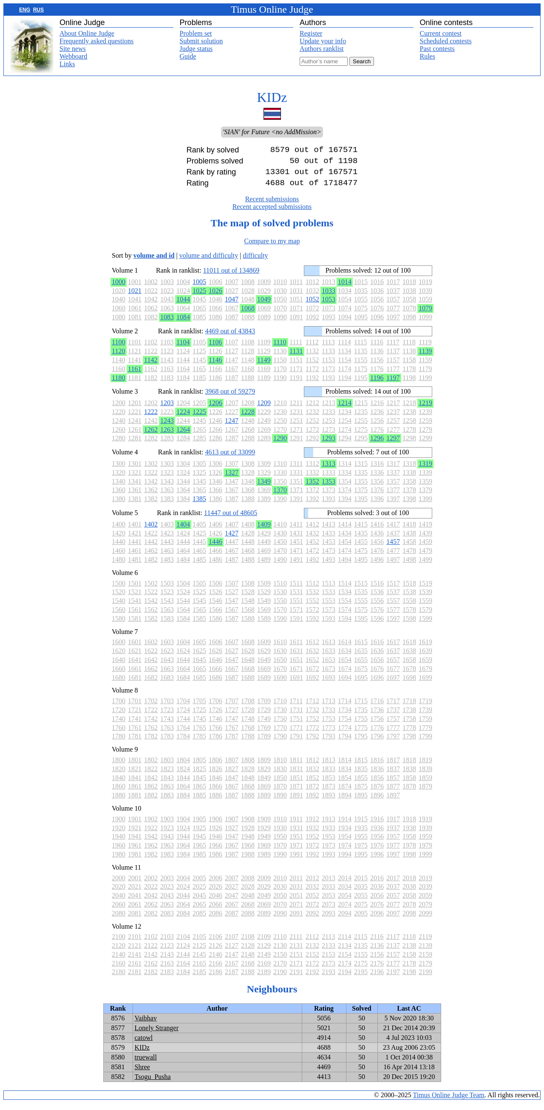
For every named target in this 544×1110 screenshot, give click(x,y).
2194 (344, 978)
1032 (312, 297)
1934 (344, 834)
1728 (248, 716)
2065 (199, 911)
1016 (377, 288)
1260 (118, 436)
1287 (231, 444)
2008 (248, 884)
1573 (328, 616)
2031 (296, 893)
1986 (215, 861)
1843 (167, 784)
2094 (344, 920)
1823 (167, 775)
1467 (231, 557)
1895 (361, 802)
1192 (312, 384)
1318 (409, 470)
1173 (328, 375)
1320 (118, 479)
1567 (231, 616)
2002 (151, 884)
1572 (312, 616)
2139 (425, 952)
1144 (183, 366)
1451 (296, 548)
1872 (312, 793)
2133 (328, 952)
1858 (409, 784)
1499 (425, 566)
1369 (264, 496)
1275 (361, 436)
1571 (296, 616)
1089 (264, 323)
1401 (135, 531)
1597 (393, 625)
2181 (135, 978)
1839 (425, 775)
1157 (393, 366)
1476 (377, 557)
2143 (167, 961)
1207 (231, 409)
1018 (409, 288)
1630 (280, 657)
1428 (248, 540)
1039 (425, 297)
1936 (377, 834)
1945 (199, 843)
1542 (151, 607)
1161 (134, 375)
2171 (296, 970)
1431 (296, 540)
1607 (231, 648)
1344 (183, 488)
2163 (167, 970)
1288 (248, 444)
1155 (360, 366)
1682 (151, 684)
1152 (312, 366)
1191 (296, 384)
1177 (393, 375)
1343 (167, 488)
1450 (280, 548)
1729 (264, 716)
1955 (361, 843)
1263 (167, 436)
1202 (151, 409)
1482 (151, 566)
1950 (280, 843)
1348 (248, 488)
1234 (344, 418)
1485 (199, 566)
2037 (393, 893)
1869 (264, 793)
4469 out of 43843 (230, 337)
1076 (377, 314)
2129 (264, 952)
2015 (361, 884)
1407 (231, 531)
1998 (409, 861)
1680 (118, 684)
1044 (183, 306)
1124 (183, 357)
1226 (215, 418)
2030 (280, 893)
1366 (215, 496)
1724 (183, 716)
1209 (264, 409)
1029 (264, 297)
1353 (328, 488)
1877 (393, 793)
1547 (231, 607)
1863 (167, 793)
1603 (167, 648)
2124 (183, 952)
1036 (377, 297)
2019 (425, 884)
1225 (199, 418)
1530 (280, 598)
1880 (118, 802)
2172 (312, 970)
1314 (344, 470)
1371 (296, 496)
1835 (361, 775)
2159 (425, 961)
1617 (393, 648)
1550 (280, 607)
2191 (296, 978)
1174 (344, 375)
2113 (328, 943)
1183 (166, 384)
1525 (199, 598)
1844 (183, 784)
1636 (377, 657)
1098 (409, 323)
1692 (312, 684)
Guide (188, 56)
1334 (344, 479)
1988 (248, 861)
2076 (377, 911)
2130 (280, 952)
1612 (312, 648)
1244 (183, 427)
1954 (344, 843)
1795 (361, 743)
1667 (231, 675)
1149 (263, 366)
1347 (231, 488)
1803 (167, 766)
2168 (248, 970)
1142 (150, 366)
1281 (135, 444)
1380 (118, 505)
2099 (425, 920)
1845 (199, 784)
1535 (361, 598)
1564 (183, 616)
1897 (393, 802)
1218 (409, 409)
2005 (199, 884)
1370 (280, 496)
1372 (312, 496)
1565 (199, 616)
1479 (425, 557)
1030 (280, 297)
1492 (312, 566)
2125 (199, 952)
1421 (135, 540)
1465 (199, 557)
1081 (135, 323)
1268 (248, 436)
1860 (118, 793)
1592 (312, 625)
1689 (264, 684)
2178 (409, 970)
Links (67, 64)
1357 (393, 488)
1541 (135, 607)
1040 (118, 306)
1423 (167, 540)
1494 (344, 566)
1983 (167, 861)
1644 (183, 666)
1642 (151, 666)
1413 (328, 531)
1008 (248, 288)
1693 (328, 684)
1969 (264, 852)
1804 (183, 766)
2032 (312, 893)
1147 (231, 366)
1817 (393, 766)
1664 (183, 675)
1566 (215, 616)
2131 (296, 952)
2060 (118, 911)
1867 (231, 793)
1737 (393, 716)
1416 (377, 531)
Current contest (441, 33)
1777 (393, 734)
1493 (328, 566)
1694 (344, 684)
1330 (280, 479)
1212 (312, 409)
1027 (231, 297)
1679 (425, 675)
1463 (167, 557)
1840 (118, 784)
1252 (312, 427)
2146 (215, 961)
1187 (231, 384)
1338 (409, 479)
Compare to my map (272, 247)
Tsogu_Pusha (153, 1083)
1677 (393, 675)
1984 (183, 861)
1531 (296, 598)
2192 (312, 978)
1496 (377, 566)
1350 (280, 488)
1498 (409, 566)
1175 (360, 375)
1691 (296, 684)
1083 (167, 323)
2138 (409, 952)
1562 (151, 616)
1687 (231, 684)
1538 (409, 598)
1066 (215, 314)
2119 (425, 943)
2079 (425, 911)
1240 (118, 427)
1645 (199, 666)
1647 (231, 666)
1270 (280, 436)
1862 (151, 793)
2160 (118, 970)
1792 (312, 743)
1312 (312, 470)
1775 (361, 734)
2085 (199, 920)
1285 (199, 444)
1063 (167, 314)
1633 (328, 657)
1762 (151, 734)
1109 (263, 348)
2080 (118, 920)
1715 (361, 707)
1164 (183, 375)
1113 (328, 348)
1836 (377, 775)
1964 (183, 852)
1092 (312, 323)
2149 (264, 961)
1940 (118, 843)
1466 (215, 557)
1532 (312, 598)
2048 (248, 902)
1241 (135, 427)
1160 (118, 375)
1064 (183, 314)
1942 (151, 843)
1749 (264, 725)
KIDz (142, 1054)
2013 (328, 884)
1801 (135, 766)
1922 (151, 834)
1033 (328, 297)
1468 (248, 557)
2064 (183, 911)
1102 (150, 348)
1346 (215, 488)
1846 (215, 784)
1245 (199, 427)
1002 (151, 288)
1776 (377, 734)
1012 (312, 288)
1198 (409, 384)
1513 (328, 590)
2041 (135, 902)
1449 (264, 548)
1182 (150, 384)
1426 (215, 540)
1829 (264, 775)
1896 (377, 802)
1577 (393, 616)
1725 (199, 716)
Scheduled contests (446, 41)
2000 (118, 884)
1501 (135, 590)
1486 (215, 566)
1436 (377, 540)
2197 (393, 978)
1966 (215, 852)
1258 (409, 427)
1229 (264, 418)
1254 (344, 427)
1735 (361, 716)
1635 (361, 657)
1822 (151, 775)
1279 (425, 436)
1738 (409, 716)
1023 (167, 297)
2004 (183, 884)
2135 (361, 952)
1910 (280, 825)
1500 (118, 590)
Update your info (323, 41)
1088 (248, 323)
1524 (183, 598)
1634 (344, 657)
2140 (118, 961)
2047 (231, 902)
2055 (361, 902)
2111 (296, 943)
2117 (393, 943)
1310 (280, 470)
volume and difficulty (208, 262)
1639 (425, 657)
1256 (377, 427)
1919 (425, 825)
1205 (199, 409)
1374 (344, 496)
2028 (248, 893)
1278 (409, 436)
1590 (280, 625)
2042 (151, 902)
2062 (151, 911)
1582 (151, 625)
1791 (296, 743)
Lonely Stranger (157, 1034)
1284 (183, 444)
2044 (183, 902)
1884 (183, 802)
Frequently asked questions (96, 41)
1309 (264, 470)
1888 (248, 802)
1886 (215, 802)
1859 (425, 784)
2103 (167, 943)
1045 (199, 306)
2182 (151, 978)
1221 (135, 418)
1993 (328, 861)
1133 (328, 357)
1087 (231, 323)
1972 (312, 852)
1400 (118, 531)
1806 (215, 766)
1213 (328, 409)
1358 (409, 488)
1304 (183, 470)
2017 (393, 884)
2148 (248, 961)
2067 (231, 911)
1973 (328, 852)
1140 (118, 366)
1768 (248, 734)
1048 (248, 306)
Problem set (196, 33)
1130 (279, 357)
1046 (215, 306)
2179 (425, 970)
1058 (409, 306)
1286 (215, 444)
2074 (344, 911)
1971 (296, 852)
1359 (425, 488)
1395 (361, 505)
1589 (264, 625)
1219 (425, 409)
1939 (425, 834)
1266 (215, 436)
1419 (425, 531)
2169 (264, 970)
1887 (231, 802)
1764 (183, 734)
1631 (296, 657)
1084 (183, 323)
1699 (425, 684)
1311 (296, 470)
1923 (167, 834)
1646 (215, 666)
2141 (135, 961)
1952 (312, 843)
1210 (280, 409)
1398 (409, 505)
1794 (344, 743)
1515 (361, 590)
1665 (199, 675)
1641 (135, 666)
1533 (328, 598)
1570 (280, 616)
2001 (135, 884)
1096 (377, 323)
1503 (167, 590)
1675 (361, 675)
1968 (248, 852)
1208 (248, 409)
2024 (183, 893)
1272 (312, 436)
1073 (328, 314)
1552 (312, 607)
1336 (377, 479)
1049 (264, 306)
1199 (425, 384)
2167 (231, 970)
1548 (248, 607)
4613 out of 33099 (230, 458)
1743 (167, 725)
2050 (280, 902)
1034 (344, 297)
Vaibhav (146, 1024)
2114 (344, 943)
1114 (344, 348)
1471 (296, 557)
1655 (361, 666)
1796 (377, 743)
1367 (231, 496)
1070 (280, 314)
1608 (248, 648)
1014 (344, 288)
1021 (135, 297)
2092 (312, 920)
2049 (264, 902)
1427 (231, 540)
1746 (215, 725)
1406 (215, 531)
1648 (248, 666)
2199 (425, 978)
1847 (231, 784)
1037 (393, 297)
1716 (377, 707)
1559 (425, 607)
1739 (425, 716)
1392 (312, 505)
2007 (231, 884)
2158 (409, 961)
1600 (118, 648)
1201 (135, 409)
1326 (215, 479)
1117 (393, 348)
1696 (377, 684)
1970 (280, 852)
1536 (377, 598)
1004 (183, 288)
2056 (377, 902)
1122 (150, 357)
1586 (215, 625)
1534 (344, 598)
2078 (409, 911)
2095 (361, 920)
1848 (248, 784)
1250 (280, 427)
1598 (409, 625)
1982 (151, 861)
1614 (344, 648)
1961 (135, 852)
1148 (247, 366)
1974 (344, 852)
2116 (376, 943)
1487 (231, 566)
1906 (215, 825)
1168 (247, 375)
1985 (199, 861)
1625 (199, 657)
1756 (377, 725)
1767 (231, 734)
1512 (312, 590)
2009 (264, 884)
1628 (248, 657)
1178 (409, 375)
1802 (151, 766)
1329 (264, 479)
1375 (361, 496)
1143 (166, 366)
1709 (264, 707)
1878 (409, 793)
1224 (183, 418)
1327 (231, 479)
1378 (409, 496)
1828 (248, 775)
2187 (231, 978)
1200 (118, 409)
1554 (344, 607)
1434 (344, 540)
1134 (344, 357)
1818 (409, 766)
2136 (377, 952)
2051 (296, 902)
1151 (296, 366)
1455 (361, 548)
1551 (296, 607)
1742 (151, 725)
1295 (361, 444)
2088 (248, 920)
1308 (248, 470)
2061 (135, 911)
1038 (409, 297)
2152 (312, 961)
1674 (344, 675)
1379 (425, 496)
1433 (328, 540)
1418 (409, 531)
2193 (328, 978)
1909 (264, 825)
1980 (118, 861)
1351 (296, 488)
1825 (199, 775)
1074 (344, 314)
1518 (409, 590)
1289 (264, 444)
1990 (280, 861)
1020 (118, 297)
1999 (425, 861)
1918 (409, 825)
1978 (409, 852)
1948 (248, 843)
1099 (425, 323)
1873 (328, 793)
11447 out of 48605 (230, 519)
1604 (183, 648)
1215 (361, 409)
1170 (279, 375)
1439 (425, 540)
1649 (264, 666)
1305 (199, 470)
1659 (425, 666)
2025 (199, 893)
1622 (151, 657)
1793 (328, 743)
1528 (248, 598)
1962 (151, 852)
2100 (118, 943)
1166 (215, 375)
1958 (409, 843)
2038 (409, 893)
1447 (231, 548)
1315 (361, 470)
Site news (73, 48)
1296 (377, 444)
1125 (199, 357)
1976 (377, 852)
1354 (344, 488)
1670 (280, 675)
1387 (231, 505)
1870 (280, 793)
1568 (248, 616)
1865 (199, 793)
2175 (361, 970)
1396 (377, 505)
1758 (409, 725)
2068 (248, 911)
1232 (312, 418)
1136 (376, 357)
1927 (231, 834)
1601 (135, 648)
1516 (377, 590)
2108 (248, 943)
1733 (328, 716)
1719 (425, 707)
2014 (344, 884)
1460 (118, 557)
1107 (231, 348)
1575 (361, 616)
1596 (377, 625)
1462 (151, 557)
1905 (199, 825)
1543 (167, 607)
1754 (344, 725)
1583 (167, 625)
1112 (312, 348)
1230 (280, 418)
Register (311, 33)
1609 (264, 648)
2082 (151, 920)
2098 (409, 920)
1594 (344, 625)
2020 (118, 893)
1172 (312, 375)
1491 (296, 566)
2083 (167, 920)
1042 (151, 306)
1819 (425, 766)
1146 (215, 366)
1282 (151, 444)
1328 (248, 479)
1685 (199, 684)
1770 (280, 734)
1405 (199, 531)
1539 (425, 598)
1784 (183, 743)
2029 (264, 893)
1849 (264, 784)
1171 (296, 375)
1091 (296, 323)
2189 (264, 978)
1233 (328, 418)
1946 (215, 843)
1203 (167, 409)
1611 (296, 648)
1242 (151, 427)
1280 (118, 444)
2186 (215, 978)
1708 (248, 707)
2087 (231, 920)
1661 (135, 675)
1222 (151, 418)
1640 (118, 666)
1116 (376, 348)
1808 (248, 766)
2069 (264, 911)
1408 (248, 531)
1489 (264, 566)
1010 (280, 288)
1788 (248, 743)
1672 (312, 675)
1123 (166, 357)
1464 (183, 557)
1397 (393, 505)
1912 (312, 825)
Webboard (73, 56)
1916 (377, 825)
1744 (183, 725)
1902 (151, 825)
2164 (183, 970)
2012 (312, 884)
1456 (377, 548)
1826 (215, 775)
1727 (231, 716)
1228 (248, 418)
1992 (312, 861)
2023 (167, 893)
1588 (248, 625)
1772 (312, 734)
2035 (361, 893)
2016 (377, 884)
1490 (280, 566)
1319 (425, 470)
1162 (150, 375)
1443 (167, 548)
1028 (248, 297)
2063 (167, 911)
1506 (215, 590)
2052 (312, 902)
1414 (344, 531)
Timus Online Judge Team (448, 1101)
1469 (264, 557)
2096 (377, 920)
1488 (248, 566)
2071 (296, 911)
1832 (312, 775)
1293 (328, 444)
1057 (393, 306)
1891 (296, 802)
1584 (183, 625)
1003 (167, 288)
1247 (231, 427)
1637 (393, 657)
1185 (199, 384)
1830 (280, 775)
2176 (377, 970)
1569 (264, 616)
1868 (248, 793)
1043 (167, 306)
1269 (264, 436)
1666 (215, 675)
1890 (280, 802)
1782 (151, 743)
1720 (118, 716)
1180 (118, 384)
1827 (231, 775)
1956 (377, 843)
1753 (328, 725)
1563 (167, 616)
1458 (409, 548)
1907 (231, 825)
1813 (328, 766)
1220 (118, 418)
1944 (183, 843)
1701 (135, 707)
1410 (280, 531)
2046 (215, 902)
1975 (361, 852)
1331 (296, 479)
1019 (425, 288)
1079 (425, 314)
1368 (248, 496)
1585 (199, 625)
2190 (280, 978)
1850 (280, 784)
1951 (296, 843)
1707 (231, 707)
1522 (151, 598)
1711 (296, 707)
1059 (425, 306)
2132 (312, 952)
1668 (248, 675)
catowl (144, 1044)
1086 (215, 323)
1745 (199, 725)
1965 (199, 852)
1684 (183, 684)
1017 (393, 288)
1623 (167, 657)
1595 (361, 625)
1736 (377, 716)
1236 (377, 418)
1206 (215, 409)
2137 (393, 952)
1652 (312, 666)
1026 (215, 297)
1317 (393, 470)
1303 (167, 470)
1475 (361, 557)
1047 (231, 306)
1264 (183, 436)
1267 (231, 436)
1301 (135, 470)
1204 (183, 409)
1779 (425, 734)
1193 (328, 384)
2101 (135, 943)
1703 (167, 707)
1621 (135, 657)
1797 (393, 743)
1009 (264, 288)
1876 (377, 793)
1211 (296, 409)
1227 (231, 418)
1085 (199, 323)
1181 (134, 384)
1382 (151, 505)
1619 (425, 648)
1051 (296, 306)
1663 (167, 675)
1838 (409, 775)
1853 (328, 784)
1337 (393, 479)
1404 (183, 531)
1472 (312, 557)
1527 (231, 598)
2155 (361, 961)
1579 (425, 616)
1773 (328, 734)
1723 (167, 716)
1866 (215, 793)
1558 (409, 607)
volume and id (154, 262)
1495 (361, 566)
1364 (183, 496)
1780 (118, 743)
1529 (264, 598)
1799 (425, 743)
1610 (280, 648)
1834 (344, 775)
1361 (135, 496)
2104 (183, 943)
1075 (361, 314)
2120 (118, 952)
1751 (296, 725)
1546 (215, 607)
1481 (135, 566)
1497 (393, 566)
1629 (264, 657)
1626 (215, 657)
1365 (199, 496)
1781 (135, 743)
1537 (393, 598)
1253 (328, 427)
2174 (344, 970)
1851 (296, 784)
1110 (279, 348)
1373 (328, 496)
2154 (344, 961)
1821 (135, 775)
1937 (393, 834)
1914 (344, 825)
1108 (247, 348)
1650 (280, 666)
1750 (280, 725)
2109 (264, 943)
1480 (118, 566)
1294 (344, 444)
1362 (151, 496)
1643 (167, 666)
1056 (377, 306)
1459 (425, 548)
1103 (166, 348)
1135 (360, 357)
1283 (167, 444)
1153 (328, 366)
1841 (135, 784)
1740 (118, 725)
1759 (425, 725)
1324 (183, 479)
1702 (151, 707)
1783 (167, 743)
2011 (296, 884)
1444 (183, 548)
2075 (361, 911)
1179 (425, 375)
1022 (151, 297)
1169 (263, 375)
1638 (409, 657)
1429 (264, 540)
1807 (231, 766)
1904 (183, 825)
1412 (312, 531)
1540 (118, 607)
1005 (199, 288)
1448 (248, 548)
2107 (231, 943)
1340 (118, 488)
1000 (118, 288)
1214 (344, 409)
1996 (377, 861)
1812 (312, 766)
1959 (425, 843)
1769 (264, 734)
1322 (151, 479)
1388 (248, 505)
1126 (215, 357)
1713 (328, 707)
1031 (296, 297)
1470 (280, 557)
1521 (135, 598)
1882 (151, 802)
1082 (151, 323)
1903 (167, 825)
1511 (296, 590)
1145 (199, 366)
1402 (151, 531)
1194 (344, 384)
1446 (215, 548)
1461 (135, 557)
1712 (312, 707)
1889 (264, 802)
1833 (328, 775)
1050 (280, 306)
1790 (280, 743)
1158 (409, 366)
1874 (344, 793)
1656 (377, 666)
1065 (199, 314)
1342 (151, 488)
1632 (312, 657)
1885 (199, 802)
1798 (409, 743)
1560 (118, 616)
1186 (215, 384)
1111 (295, 348)
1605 (199, 648)
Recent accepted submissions (272, 213)
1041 (135, 306)
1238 (409, 418)
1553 (328, 607)
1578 (409, 616)
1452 (312, 548)
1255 (361, 427)
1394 (344, 505)
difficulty (255, 262)
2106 (215, 943)
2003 (167, 884)
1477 (393, 557)
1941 (135, 843)
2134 (344, 952)
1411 (296, 531)
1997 (393, 861)
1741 (135, 725)
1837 (393, 775)
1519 (425, 590)
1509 (264, 590)
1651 (296, 666)
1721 (135, 716)
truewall (146, 1064)
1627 (231, 657)
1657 (393, 666)
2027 (231, 893)
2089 (264, 920)
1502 (151, 590)
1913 (328, 825)
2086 (215, 920)
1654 (344, 666)
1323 (167, 479)
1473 (328, 557)
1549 (264, 607)
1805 (199, 766)
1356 (377, 488)
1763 (167, 734)
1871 (296, 793)
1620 (118, 657)
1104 (183, 348)
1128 (247, 357)
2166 (215, 970)
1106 (215, 348)
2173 (328, 970)
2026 (215, 893)
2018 (409, 884)
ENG (24, 10)
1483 (167, 566)
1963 (167, 852)
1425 (199, 540)
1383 (167, 505)
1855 (361, 784)
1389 (264, 505)
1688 (248, 684)
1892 (312, 802)
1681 (135, 684)
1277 (393, 436)
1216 (377, 409)
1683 (167, 684)
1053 (328, 306)
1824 (183, 775)
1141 (134, 366)
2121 (135, 952)
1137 (393, 357)
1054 (344, 306)
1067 (231, 314)
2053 (328, 902)
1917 (393, 825)
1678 (409, 675)
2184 (183, 978)
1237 (393, 418)
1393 (328, 505)
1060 (118, 314)
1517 (393, 590)
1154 (344, 366)
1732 (312, 716)
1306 (215, 470)
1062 (151, 314)
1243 (167, 427)
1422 (151, 540)
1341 (135, 488)
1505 (199, 590)
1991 (296, 861)
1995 (361, 861)
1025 (199, 297)
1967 (231, 852)
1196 (376, 384)
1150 (279, 366)
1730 (280, 716)
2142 (151, 961)
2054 (344, 902)
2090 (280, 920)
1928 (248, 834)
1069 (264, 314)
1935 (361, 834)
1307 (231, 470)
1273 (328, 436)
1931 (296, 834)
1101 (134, 348)
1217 (393, 409)
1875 (361, 793)
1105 (199, 348)
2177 (393, 970)
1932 (312, 834)
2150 (280, 961)
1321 (135, 479)
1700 (118, 707)
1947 (231, 843)
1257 (393, 427)
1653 (328, 666)
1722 (151, 716)
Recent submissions (272, 205)
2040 (118, 902)
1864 (183, 793)
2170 (280, 970)
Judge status (196, 48)
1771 (296, 734)
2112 (312, 943)
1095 (361, 323)
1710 (280, 707)
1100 (118, 348)
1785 (199, 743)
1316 (377, 470)
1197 (393, 384)
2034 (344, 893)
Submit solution (201, 41)
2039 (425, 893)
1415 (361, 531)
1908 (248, 825)
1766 (215, 734)
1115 (360, 348)
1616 (377, 648)
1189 (263, 384)
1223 (167, 418)
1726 (215, 716)
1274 (344, 436)
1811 (296, 766)
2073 (328, 911)
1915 (361, 825)
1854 (344, 784)
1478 (409, 557)
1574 (344, 616)
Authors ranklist (322, 48)
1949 (264, 843)
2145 (199, 961)
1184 (183, 384)
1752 (312, 725)
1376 (377, 496)
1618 (409, 648)
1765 (199, 734)
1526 (215, 598)
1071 (296, 314)
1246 (215, 427)
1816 (377, 766)
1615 (361, 648)
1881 (135, 802)
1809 (264, 766)
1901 (135, 825)
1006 (215, 288)
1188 (247, 384)
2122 (151, 952)
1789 (264, 743)
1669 (264, 675)
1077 (393, 314)
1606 (215, 648)
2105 (199, 943)
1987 (231, 861)
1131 (296, 357)
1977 (393, 852)
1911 (296, 825)
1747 (231, 725)
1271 (296, 436)
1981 (135, 861)
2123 (167, 952)
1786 (215, 743)
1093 (328, 323)
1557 (393, 607)
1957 (393, 843)
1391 (296, 505)
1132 (312, 357)
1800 (118, 766)
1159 (425, 366)
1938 (409, 834)
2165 (199, 970)
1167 (231, 375)
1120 (118, 357)
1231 (296, 418)
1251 (296, 427)
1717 (393, 707)
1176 (376, 375)
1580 (118, 625)
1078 (409, 314)
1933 (328, 834)
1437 (393, 540)
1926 (215, 834)
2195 (361, 978)
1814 (344, 766)
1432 (312, 540)
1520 (118, 598)
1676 (377, 675)
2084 (183, 920)
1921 (135, 834)
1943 (167, 843)
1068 (248, 314)
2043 (167, 902)
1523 (167, 598)
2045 (199, 902)
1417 (393, 531)
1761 (135, 734)
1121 (134, 357)
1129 (263, 357)
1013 (328, 288)
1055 (361, 306)
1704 (183, 707)
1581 (135, 625)
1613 (328, 648)
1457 (393, 548)
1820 (118, 775)
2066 (215, 911)
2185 (199, 978)
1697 (393, 684)
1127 (231, 357)
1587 (231, 625)
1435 (361, 540)
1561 (135, 616)
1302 (151, 470)
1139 (425, 357)
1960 (118, 852)
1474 (344, 557)
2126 (215, 952)
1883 (167, 802)
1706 (215, 707)
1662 (151, 675)
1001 (135, 288)
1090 (280, 323)
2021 (135, 893)
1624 (183, 657)
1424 (183, 540)
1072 (312, 314)
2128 (248, 952)
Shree (142, 1073)
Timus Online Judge (272, 9)
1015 (361, 288)
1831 (296, 775)
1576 (377, 616)
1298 (409, 444)
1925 (199, 834)
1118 (409, 348)
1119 (425, 348)
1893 (328, 802)
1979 (425, 852)
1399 (425, 505)
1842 (151, 784)
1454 (344, 548)
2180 (118, 978)
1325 (199, 479)
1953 (328, 843)
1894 (344, 802)
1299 (425, 444)
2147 (231, 961)
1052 (312, 306)
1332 (312, 479)
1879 (425, 793)
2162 (151, 970)
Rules (427, 56)
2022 (151, 893)
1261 (135, 436)
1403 (167, 531)
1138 (409, 357)
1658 (409, 666)
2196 (377, 978)
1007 (231, 288)
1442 (151, 548)
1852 (312, 784)
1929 (264, 834)
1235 (361, 418)
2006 (215, 884)
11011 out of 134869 (231, 277)
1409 (264, 531)
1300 (118, 470)
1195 (360, 384)
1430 (280, 540)
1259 (425, 427)
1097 (393, 323)
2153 (328, 961)
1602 (151, 648)
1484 (183, 566)
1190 (279, 384)
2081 (135, 920)
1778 (409, 734)
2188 (248, 978)
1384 (183, 505)
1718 (409, 707)
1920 (118, 834)
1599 (425, 625)
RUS (38, 10)
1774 (344, 734)
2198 (409, 978)
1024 (183, 297)
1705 (199, 707)
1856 (377, 784)
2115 (360, 943)
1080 (118, 323)
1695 (361, 684)
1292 (312, 444)
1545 (199, 607)
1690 (280, 684)
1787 (231, 743)
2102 (151, 943)
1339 (425, 479)
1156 (376, 366)
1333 (328, 479)
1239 (425, 418)
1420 (118, 540)
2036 (377, 893)
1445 (199, 548)
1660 (118, 675)
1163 (166, 375)
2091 (296, 920)
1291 (296, 444)
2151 (296, 961)
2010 (280, 884)
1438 (409, 540)
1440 (118, 548)
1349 (264, 488)
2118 (409, 943)
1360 (118, 496)
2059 (425, 902)
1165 (199, 375)
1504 (183, 590)
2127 (231, 952)
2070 (280, 911)
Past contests (437, 48)
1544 (183, 607)
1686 (215, 684)
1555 (361, 607)
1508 (248, 590)
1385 (199, 505)
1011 (296, 288)
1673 (328, 675)
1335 (361, 479)
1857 (393, 784)
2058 (409, 902)
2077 (393, 911)
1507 (231, 590)
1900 (118, 825)
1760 (118, 734)
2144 (183, 961)
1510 (280, 590)
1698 (409, 684)
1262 (151, 436)
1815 (361, 766)
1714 (344, 707)
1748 (248, 725)
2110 (279, 943)
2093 (328, 920)
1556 (377, 607)
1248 (248, 427)
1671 (296, 675)
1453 (328, 548)
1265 (199, 436)
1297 (393, 444)
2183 (167, 978)
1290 (280, 444)
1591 (296, 625)
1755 (361, 725)
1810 (280, 766)
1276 (377, 436)
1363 (167, 496)
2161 (135, 970)
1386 (215, 505)
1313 (328, 470)
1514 (344, 590)
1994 (344, 861)
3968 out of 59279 (230, 398)
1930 (280, 834)
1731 (296, 716)
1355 (361, 488)
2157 (393, 961)
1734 (344, 716)
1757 (393, 725)
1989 (264, 861)
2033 (328, 893)
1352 (312, 488)
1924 (183, 834)
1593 (328, 625)
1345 (199, 488)
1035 (361, 297)
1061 (135, 314)
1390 (280, 505)
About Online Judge (87, 33)
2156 (377, 961)
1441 (135, 548)
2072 (312, 911)
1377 (393, 496)
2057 (393, 902)
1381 (135, 505)
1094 (344, 323)
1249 (264, 427)
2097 (393, 920)
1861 (135, 793)
